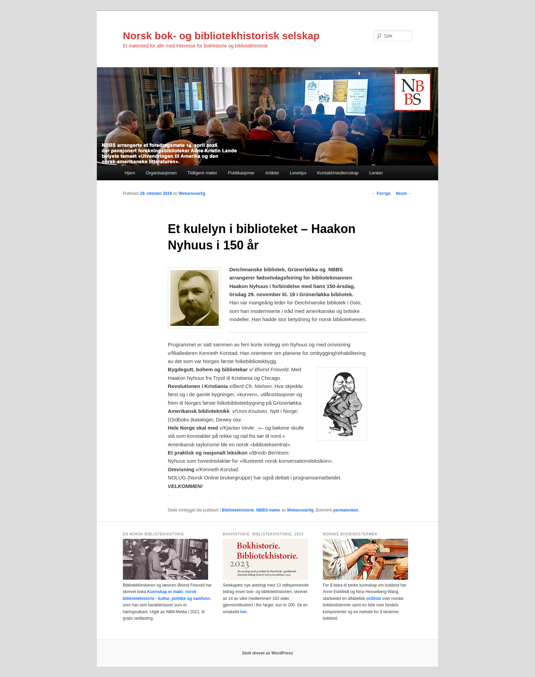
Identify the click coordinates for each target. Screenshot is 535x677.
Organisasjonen (161, 172)
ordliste (373, 598)
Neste (404, 193)
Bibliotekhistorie (238, 510)
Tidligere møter (202, 172)
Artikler (272, 172)
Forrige (381, 193)
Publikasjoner (241, 172)
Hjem (130, 172)
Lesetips (298, 172)
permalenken (346, 510)
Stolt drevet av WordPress (267, 653)
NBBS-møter (268, 510)
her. (243, 611)
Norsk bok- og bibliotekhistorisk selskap (221, 35)
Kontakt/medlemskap (337, 172)
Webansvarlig (191, 193)
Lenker (376, 172)
